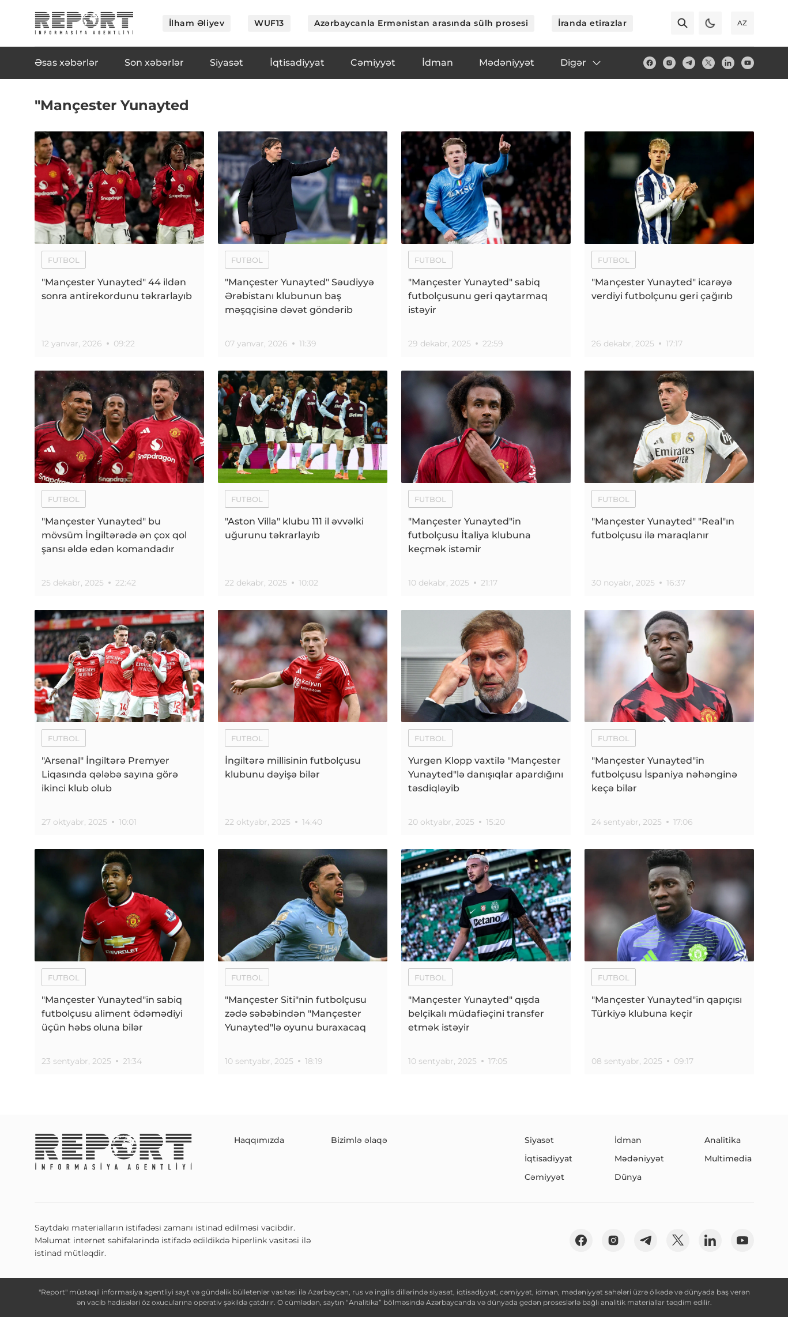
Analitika (722, 1140)
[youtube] (747, 62)
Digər (581, 63)
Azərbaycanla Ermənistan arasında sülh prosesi (421, 23)
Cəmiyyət (544, 1177)
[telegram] (689, 62)
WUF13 (269, 23)
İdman (628, 1140)
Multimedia (728, 1158)
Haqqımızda (259, 1140)
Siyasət (539, 1140)
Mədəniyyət (639, 1158)
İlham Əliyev (197, 23)
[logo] (84, 23)
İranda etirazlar (592, 23)
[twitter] (708, 62)
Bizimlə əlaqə (359, 1140)
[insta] (669, 62)
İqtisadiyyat (548, 1158)
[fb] (649, 62)
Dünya (628, 1177)
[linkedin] (728, 62)
